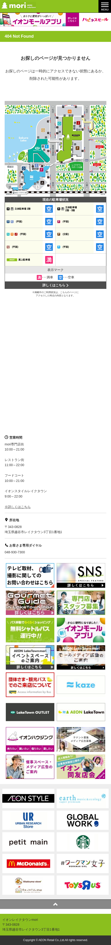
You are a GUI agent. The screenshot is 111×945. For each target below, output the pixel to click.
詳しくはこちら (53, 285)
